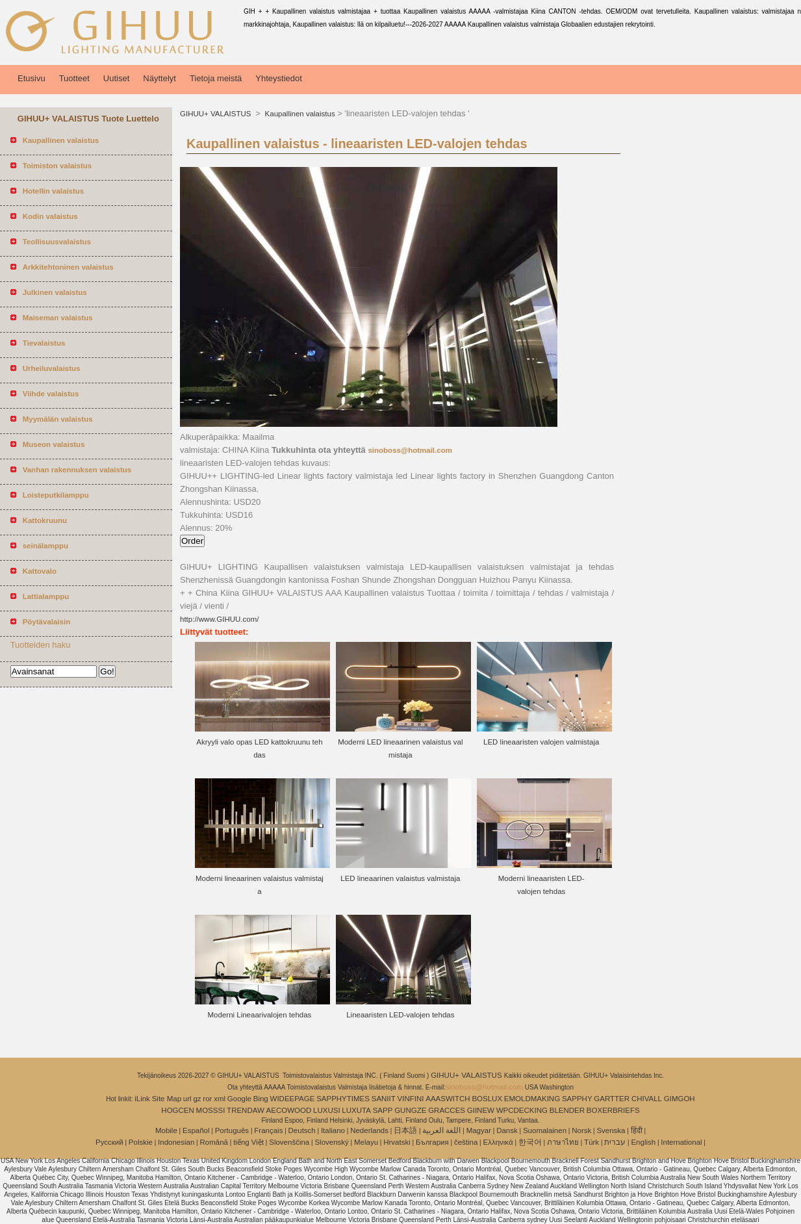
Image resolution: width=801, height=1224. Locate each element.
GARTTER (611, 1099)
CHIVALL (646, 1099)
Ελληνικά (498, 1142)
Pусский (109, 1142)
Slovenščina (289, 1142)
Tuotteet (74, 78)
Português (232, 1130)
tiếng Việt (248, 1142)
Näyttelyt (159, 78)
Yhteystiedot (278, 78)
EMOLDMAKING (532, 1099)
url (187, 1099)
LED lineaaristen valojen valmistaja (541, 742)
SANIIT (384, 1099)
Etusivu (31, 78)
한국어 (530, 1142)
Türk (591, 1142)
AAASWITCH (448, 1099)
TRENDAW (245, 1110)
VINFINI (411, 1099)
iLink (142, 1099)
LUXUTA (356, 1110)
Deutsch (302, 1130)
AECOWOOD (289, 1110)
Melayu (366, 1142)
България (432, 1142)
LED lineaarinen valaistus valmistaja (400, 878)
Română (214, 1142)
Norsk (581, 1130)
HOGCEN (177, 1110)
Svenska (610, 1130)
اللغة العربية (441, 1130)
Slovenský (331, 1142)
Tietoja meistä (216, 78)
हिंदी (636, 1130)
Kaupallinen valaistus (298, 114)
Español (196, 1130)
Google (239, 1099)
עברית (615, 1142)
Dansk (507, 1130)
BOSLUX (487, 1099)
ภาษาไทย (563, 1142)
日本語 (405, 1130)
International (681, 1142)
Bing (260, 1099)
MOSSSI (210, 1110)
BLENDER (567, 1110)
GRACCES (446, 1110)
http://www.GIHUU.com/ (219, 619)
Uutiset (116, 78)
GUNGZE (410, 1110)
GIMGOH (679, 1099)
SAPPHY (577, 1099)
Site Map (166, 1099)
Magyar (478, 1130)
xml (219, 1099)
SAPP (383, 1110)
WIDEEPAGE (292, 1099)
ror (207, 1099)
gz (197, 1099)
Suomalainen (544, 1130)
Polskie (141, 1142)
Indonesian (176, 1142)
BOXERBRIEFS (613, 1110)
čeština (465, 1142)
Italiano (333, 1130)
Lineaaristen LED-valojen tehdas (400, 1015)
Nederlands (369, 1130)
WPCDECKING (522, 1110)
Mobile (166, 1130)
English (643, 1142)
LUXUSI (326, 1110)
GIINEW (480, 1110)
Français (268, 1130)
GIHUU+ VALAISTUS (216, 114)
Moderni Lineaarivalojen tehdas (260, 1015)
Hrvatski (397, 1142)
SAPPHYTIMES (343, 1099)
